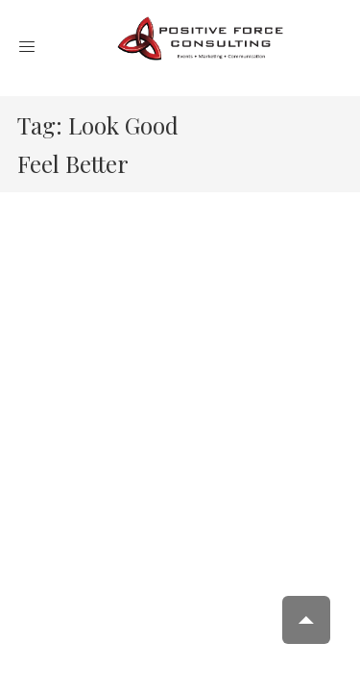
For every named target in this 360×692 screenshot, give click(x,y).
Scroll (306, 620)
